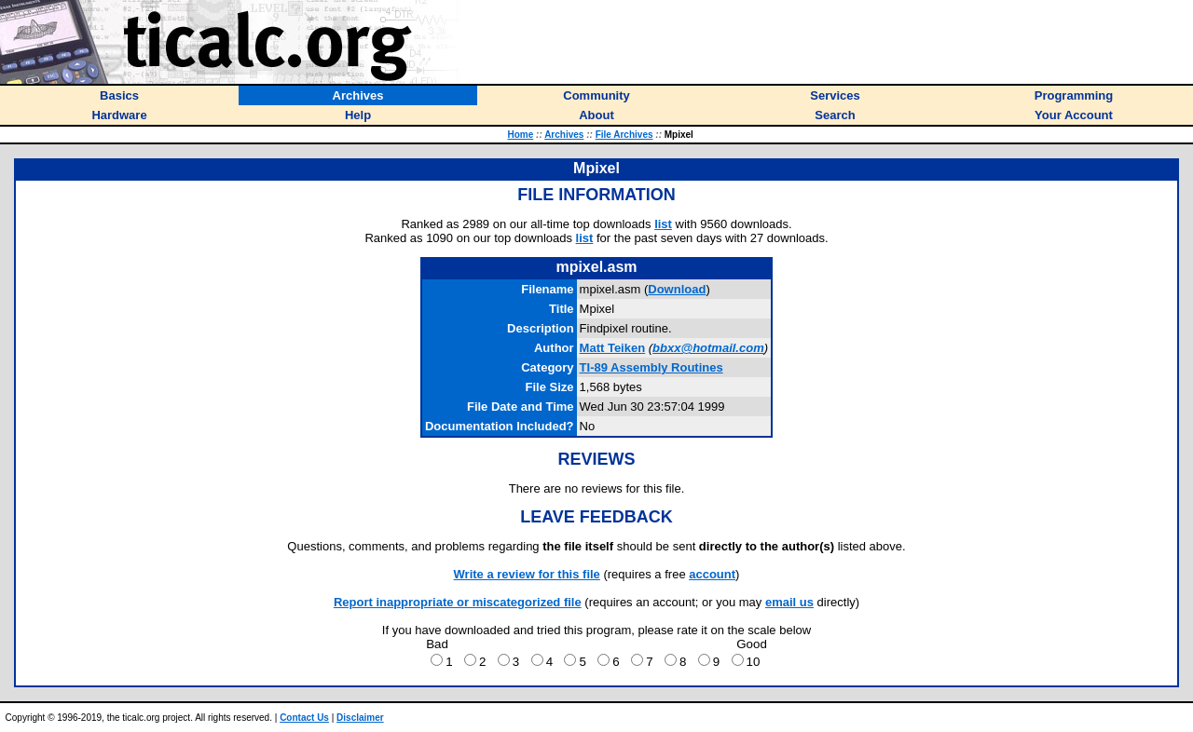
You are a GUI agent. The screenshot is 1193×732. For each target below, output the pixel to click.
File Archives (624, 134)
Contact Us (304, 717)
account (712, 574)
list (663, 224)
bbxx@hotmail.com (708, 348)
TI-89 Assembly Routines (651, 367)
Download (677, 289)
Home (520, 134)
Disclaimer (360, 717)
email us (789, 602)
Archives (563, 134)
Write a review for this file (527, 574)
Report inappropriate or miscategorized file (458, 602)
